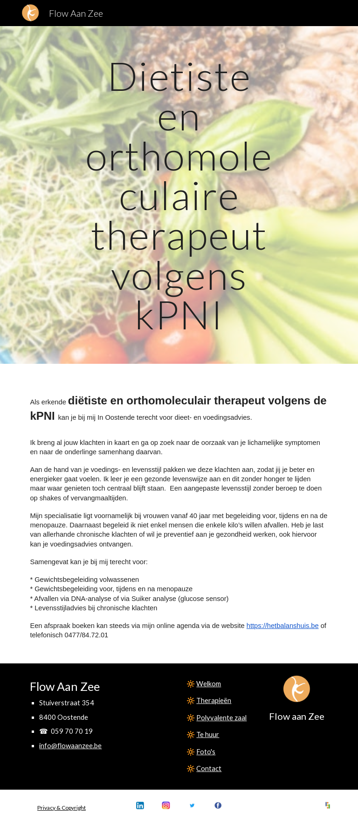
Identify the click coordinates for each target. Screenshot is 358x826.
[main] (178, 195)
